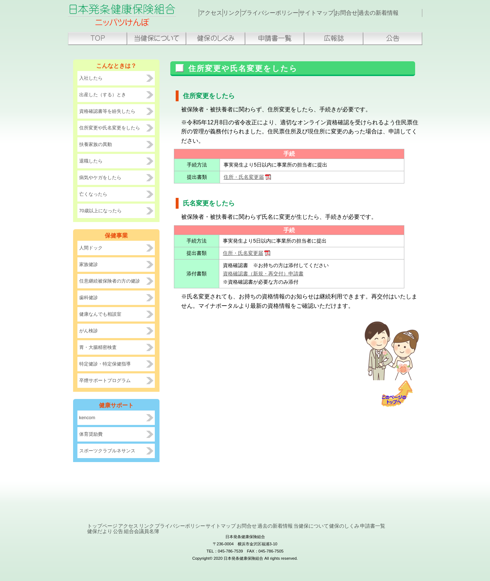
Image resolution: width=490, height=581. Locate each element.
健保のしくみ (215, 38)
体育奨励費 (91, 434)
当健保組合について (156, 38)
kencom (87, 417)
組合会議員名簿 (306, 536)
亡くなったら (93, 194)
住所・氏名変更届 (244, 177)
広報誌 (333, 38)
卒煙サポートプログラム (105, 380)
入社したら (91, 78)
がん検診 (88, 330)
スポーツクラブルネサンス (107, 450)
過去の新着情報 (394, 13)
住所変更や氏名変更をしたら (109, 127)
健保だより (240, 536)
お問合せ (359, 13)
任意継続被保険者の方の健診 (109, 281)
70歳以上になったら (100, 210)
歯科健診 (88, 297)
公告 (392, 38)
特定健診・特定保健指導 (105, 364)
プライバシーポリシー (278, 13)
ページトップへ (400, 393)
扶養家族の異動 (95, 144)
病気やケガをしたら (100, 177)
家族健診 (88, 264)
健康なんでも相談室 (100, 314)
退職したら (91, 161)
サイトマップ (326, 13)
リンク (238, 13)
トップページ (97, 38)
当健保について (117, 536)
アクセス (213, 13)
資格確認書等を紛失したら (107, 111)
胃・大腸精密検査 (98, 347)
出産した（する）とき (102, 94)
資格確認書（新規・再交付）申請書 (263, 273)
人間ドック (91, 247)
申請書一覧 (274, 38)
